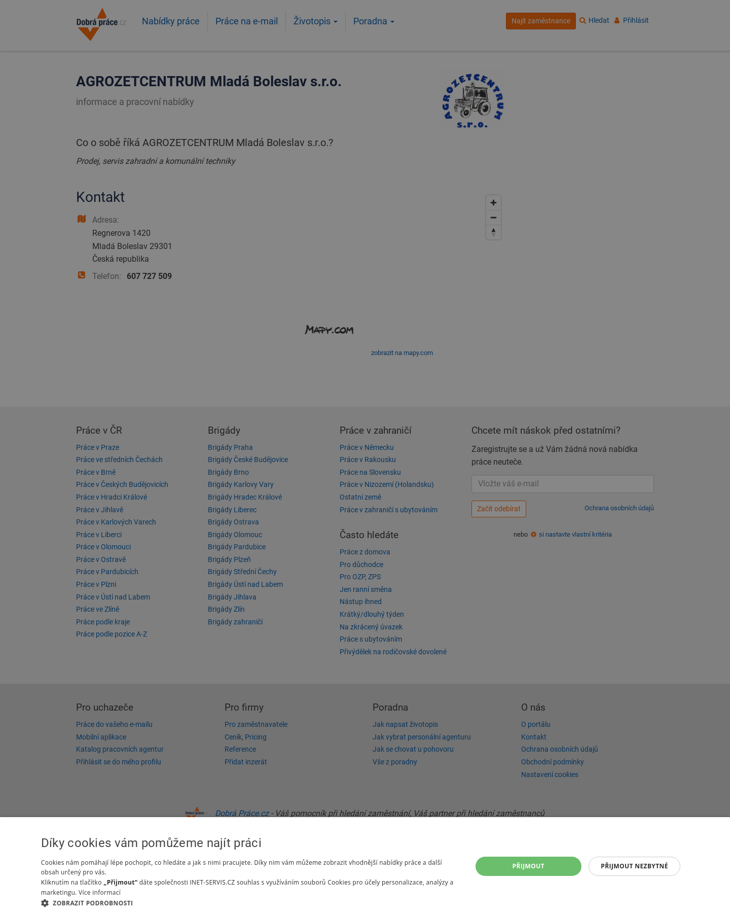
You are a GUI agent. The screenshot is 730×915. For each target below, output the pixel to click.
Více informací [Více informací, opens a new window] (100, 892)
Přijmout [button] (529, 866)
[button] (250, 902)
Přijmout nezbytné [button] (634, 866)
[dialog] (365, 866)
